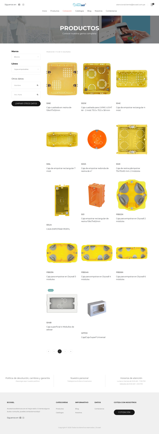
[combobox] (26, 57)
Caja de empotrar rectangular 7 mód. (60, 169)
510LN (49, 225)
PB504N (84, 272)
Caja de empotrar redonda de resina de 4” (95, 169)
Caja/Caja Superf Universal (93, 337)
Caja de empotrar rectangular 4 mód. (130, 108)
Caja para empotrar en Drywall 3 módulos (61, 278)
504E (118, 103)
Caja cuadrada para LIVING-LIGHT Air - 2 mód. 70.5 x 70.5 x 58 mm (96, 108)
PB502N (119, 214)
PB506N (119, 272)
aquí (38, 411)
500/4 (83, 164)
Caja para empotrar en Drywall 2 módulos (131, 219)
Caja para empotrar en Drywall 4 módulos (96, 278)
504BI (49, 323)
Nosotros (98, 11)
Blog (89, 11)
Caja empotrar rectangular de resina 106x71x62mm (95, 219)
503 (82, 214)
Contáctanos (111, 11)
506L (48, 164)
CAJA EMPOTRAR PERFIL (58, 229)
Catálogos (79, 11)
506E (48, 103)
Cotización (67, 11)
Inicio (44, 11)
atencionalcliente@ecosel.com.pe (130, 4)
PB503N (49, 272)
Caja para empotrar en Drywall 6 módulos (131, 278)
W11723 (84, 333)
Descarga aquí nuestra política (28, 381)
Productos (54, 11)
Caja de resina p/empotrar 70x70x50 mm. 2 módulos (128, 169)
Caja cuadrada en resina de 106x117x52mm (58, 108)
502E (118, 164)
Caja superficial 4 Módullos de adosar (60, 328)
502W (83, 103)
